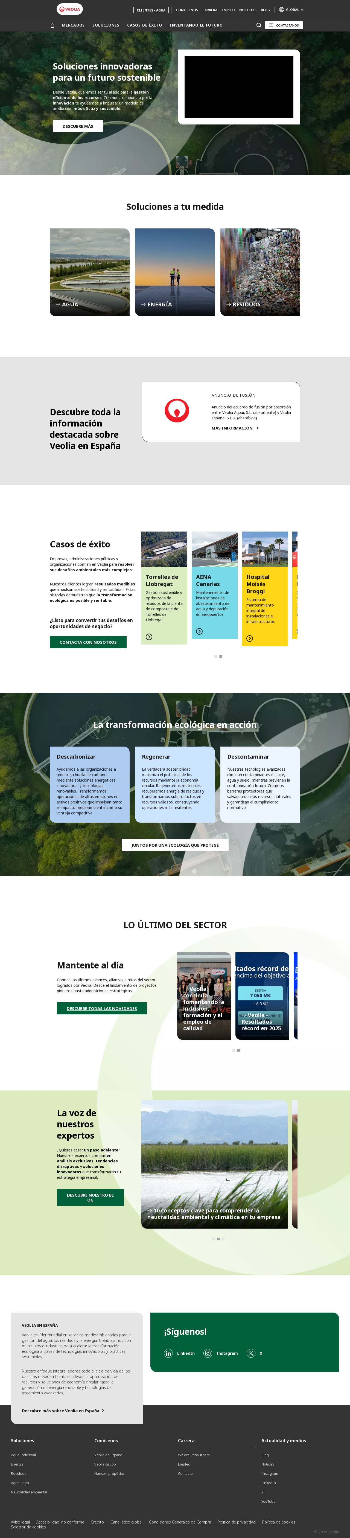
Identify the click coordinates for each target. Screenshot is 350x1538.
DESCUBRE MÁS (78, 126)
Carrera (209, 10)
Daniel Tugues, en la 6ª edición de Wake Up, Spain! (204, 996)
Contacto (185, 1473)
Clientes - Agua (151, 10)
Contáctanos (287, 25)
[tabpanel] (164, 585)
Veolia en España (108, 1454)
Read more (164, 585)
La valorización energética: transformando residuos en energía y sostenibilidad (214, 1164)
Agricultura (20, 1482)
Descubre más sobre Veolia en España (60, 1410)
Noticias (247, 10)
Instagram (269, 1473)
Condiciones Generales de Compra (180, 1522)
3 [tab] (223, 1239)
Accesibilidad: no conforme (60, 1522)
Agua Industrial (23, 1454)
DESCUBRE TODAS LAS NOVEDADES (102, 1008)
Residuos (18, 1473)
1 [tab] (215, 656)
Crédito (97, 1522)
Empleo (228, 10)
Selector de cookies (28, 1527)
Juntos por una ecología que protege (175, 845)
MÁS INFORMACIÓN (232, 428)
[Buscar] (259, 25)
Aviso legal (20, 1522)
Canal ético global (126, 1522)
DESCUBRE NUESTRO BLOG (90, 1197)
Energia (17, 1464)
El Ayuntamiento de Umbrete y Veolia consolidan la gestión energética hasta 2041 (262, 996)
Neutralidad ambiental (29, 1492)
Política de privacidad (237, 1522)
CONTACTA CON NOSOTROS (88, 642)
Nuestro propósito (109, 1473)
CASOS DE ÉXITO (144, 25)
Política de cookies (278, 1522)
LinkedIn (268, 1482)
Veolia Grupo (105, 1464)
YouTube (268, 1501)
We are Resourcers (193, 1454)
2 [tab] (220, 656)
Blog (265, 10)
